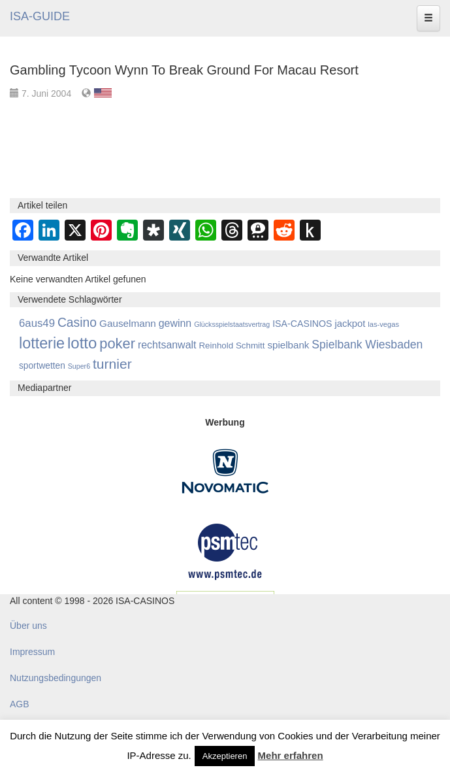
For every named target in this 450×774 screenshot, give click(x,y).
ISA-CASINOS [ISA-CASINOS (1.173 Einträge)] (302, 323)
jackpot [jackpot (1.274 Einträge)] (349, 323)
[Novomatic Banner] (225, 470)
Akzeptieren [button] (225, 756)
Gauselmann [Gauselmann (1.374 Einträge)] (127, 323)
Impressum (32, 652)
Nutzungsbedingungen (55, 678)
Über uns (28, 625)
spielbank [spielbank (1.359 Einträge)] (288, 344)
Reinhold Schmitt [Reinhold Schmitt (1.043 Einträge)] (232, 345)
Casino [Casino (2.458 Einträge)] (77, 322)
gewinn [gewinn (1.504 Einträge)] (175, 323)
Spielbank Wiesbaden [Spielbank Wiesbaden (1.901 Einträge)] (367, 344)
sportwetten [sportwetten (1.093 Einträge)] (42, 366)
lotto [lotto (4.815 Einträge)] (82, 343)
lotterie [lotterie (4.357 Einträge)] (42, 343)
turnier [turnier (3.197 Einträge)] (112, 363)
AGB (19, 704)
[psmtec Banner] (225, 550)
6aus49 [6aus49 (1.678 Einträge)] (37, 323)
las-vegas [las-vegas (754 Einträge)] (383, 324)
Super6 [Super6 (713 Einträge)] (79, 366)
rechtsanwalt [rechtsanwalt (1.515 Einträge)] (167, 344)
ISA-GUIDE (40, 16)
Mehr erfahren (290, 755)
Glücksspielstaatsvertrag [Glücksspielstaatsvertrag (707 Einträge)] (232, 324)
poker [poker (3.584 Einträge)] (117, 343)
